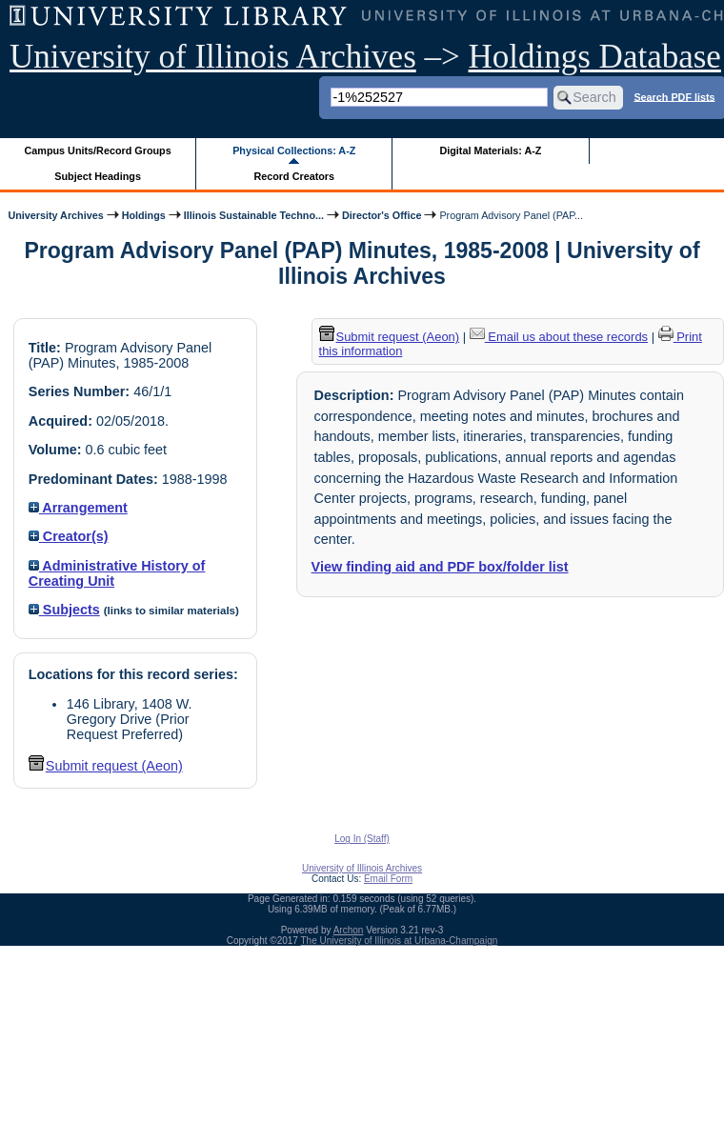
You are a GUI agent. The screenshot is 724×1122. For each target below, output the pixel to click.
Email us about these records (559, 337)
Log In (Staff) (362, 838)
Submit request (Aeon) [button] (106, 765)
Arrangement (78, 507)
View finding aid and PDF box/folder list (440, 566)
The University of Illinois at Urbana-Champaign (399, 940)
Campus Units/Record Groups (98, 150)
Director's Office (381, 215)
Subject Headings (97, 176)
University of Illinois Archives (213, 56)
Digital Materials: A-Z (490, 150)
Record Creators (293, 176)
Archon (348, 930)
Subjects (64, 609)
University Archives (55, 215)
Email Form (388, 878)
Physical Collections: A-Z (293, 150)
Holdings (144, 215)
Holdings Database (595, 56)
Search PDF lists (674, 96)
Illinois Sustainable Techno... (254, 215)
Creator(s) (69, 536)
